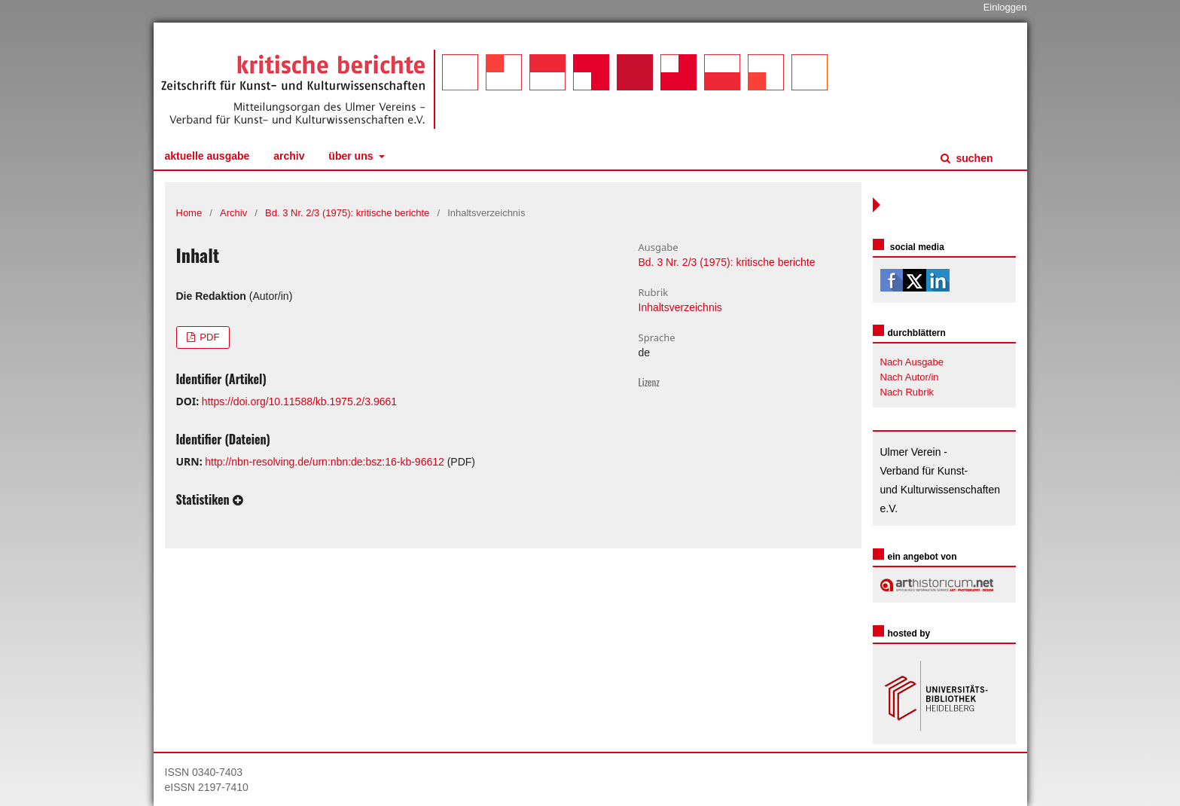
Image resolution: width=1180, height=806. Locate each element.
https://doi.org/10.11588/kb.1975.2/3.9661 (299, 401)
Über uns (352, 156)
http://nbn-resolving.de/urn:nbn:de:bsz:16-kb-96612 (324, 462)
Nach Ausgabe (912, 362)
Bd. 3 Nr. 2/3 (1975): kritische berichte (347, 212)
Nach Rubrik (907, 392)
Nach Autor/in (909, 377)
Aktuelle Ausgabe (207, 156)
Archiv (288, 156)
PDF (208, 337)
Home (189, 212)
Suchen (973, 158)
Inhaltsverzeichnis (680, 307)
